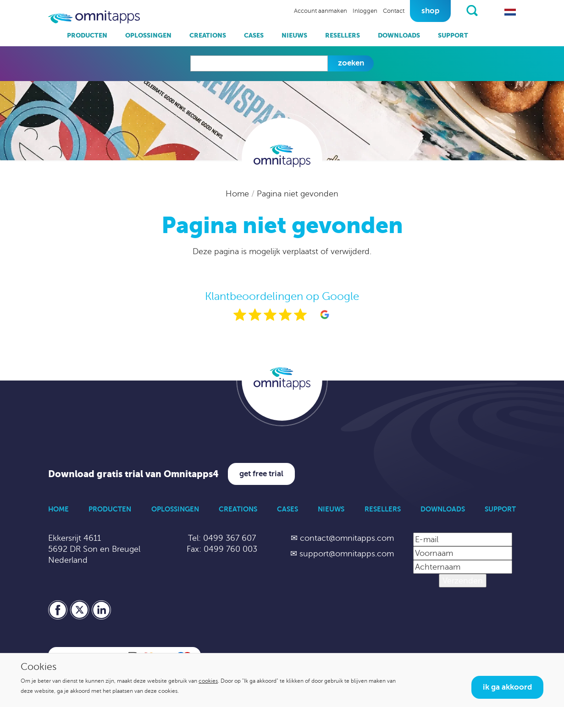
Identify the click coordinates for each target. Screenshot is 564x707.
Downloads (399, 35)
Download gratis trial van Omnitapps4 (133, 474)
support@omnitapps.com (346, 553)
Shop (430, 10)
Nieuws (294, 35)
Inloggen (365, 11)
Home (238, 193)
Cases (254, 35)
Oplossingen (148, 35)
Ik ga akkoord (507, 687)
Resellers (342, 35)
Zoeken (351, 63)
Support (453, 35)
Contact (393, 11)
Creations (207, 35)
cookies (208, 681)
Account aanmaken (320, 11)
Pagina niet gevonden (297, 193)
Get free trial (261, 473)
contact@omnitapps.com (347, 538)
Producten (87, 35)
